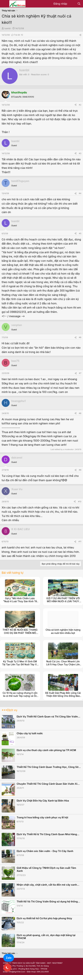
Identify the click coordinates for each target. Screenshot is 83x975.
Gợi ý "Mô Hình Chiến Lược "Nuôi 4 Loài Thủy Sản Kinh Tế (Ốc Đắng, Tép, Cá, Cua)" (20, 601)
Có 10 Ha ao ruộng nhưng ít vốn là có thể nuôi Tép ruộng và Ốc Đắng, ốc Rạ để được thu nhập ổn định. (19, 697)
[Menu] (4, 3)
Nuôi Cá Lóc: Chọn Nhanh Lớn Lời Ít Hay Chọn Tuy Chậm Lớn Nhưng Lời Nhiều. (63, 664)
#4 (80, 193)
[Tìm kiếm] (79, 3)
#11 (80, 541)
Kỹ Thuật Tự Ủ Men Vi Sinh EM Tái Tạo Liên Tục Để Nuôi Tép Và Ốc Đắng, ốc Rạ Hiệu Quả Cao (20, 664)
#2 (80, 105)
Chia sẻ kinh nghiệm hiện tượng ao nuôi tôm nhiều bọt (63, 631)
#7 (80, 373)
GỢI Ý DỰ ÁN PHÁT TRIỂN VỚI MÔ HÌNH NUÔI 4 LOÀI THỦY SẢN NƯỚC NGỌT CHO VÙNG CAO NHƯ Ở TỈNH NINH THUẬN (63, 603)
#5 (80, 233)
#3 (80, 153)
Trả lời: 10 (17, 35)
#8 (80, 413)
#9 (80, 470)
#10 (79, 501)
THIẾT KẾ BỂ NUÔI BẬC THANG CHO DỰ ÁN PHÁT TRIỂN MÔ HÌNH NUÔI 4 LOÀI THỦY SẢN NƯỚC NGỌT (19, 634)
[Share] (80, 35)
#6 (80, 337)
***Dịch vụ (9, 710)
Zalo (8, 957)
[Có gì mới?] (72, 3)
